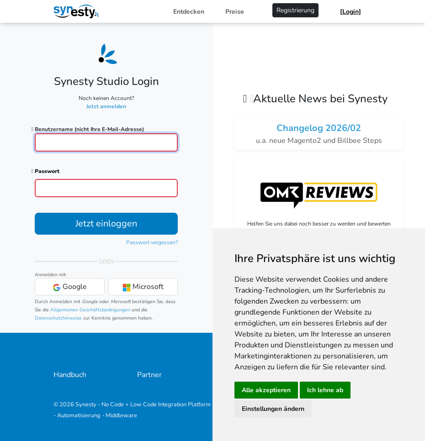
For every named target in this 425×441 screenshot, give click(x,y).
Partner (149, 375)
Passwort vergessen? (152, 242)
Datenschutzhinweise (58, 318)
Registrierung (295, 10)
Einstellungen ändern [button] (273, 408)
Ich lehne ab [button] (325, 390)
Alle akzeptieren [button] (266, 390)
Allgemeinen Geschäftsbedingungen (90, 309)
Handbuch (69, 375)
